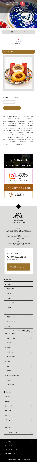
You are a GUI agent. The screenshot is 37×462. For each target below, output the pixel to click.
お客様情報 (8, 442)
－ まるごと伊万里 (10, 338)
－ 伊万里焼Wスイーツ (11, 357)
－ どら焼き (8, 361)
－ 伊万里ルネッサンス (11, 317)
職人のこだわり (9, 406)
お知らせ (7, 415)
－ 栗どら (7, 366)
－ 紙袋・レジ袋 (9, 385)
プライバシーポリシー (11, 449)
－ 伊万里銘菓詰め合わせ (12, 375)
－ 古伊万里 (8, 307)
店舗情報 (7, 396)
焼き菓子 (13, 32)
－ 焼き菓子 (8, 380)
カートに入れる (12, 108)
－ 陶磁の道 (8, 298)
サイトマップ (8, 446)
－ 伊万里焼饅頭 (9, 289)
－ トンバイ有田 (9, 303)
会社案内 (7, 401)
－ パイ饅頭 (8, 371)
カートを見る (8, 427)
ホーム (6, 32)
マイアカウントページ (11, 432)
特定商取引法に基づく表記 (12, 453)
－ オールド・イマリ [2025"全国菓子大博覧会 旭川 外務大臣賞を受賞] (17, 332)
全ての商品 (8, 284)
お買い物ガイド (9, 411)
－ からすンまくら (10, 321)
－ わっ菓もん (9, 352)
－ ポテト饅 (8, 343)
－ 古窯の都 (8, 293)
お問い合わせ (8, 420)
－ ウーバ (7, 312)
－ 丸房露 (7, 326)
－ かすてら (8, 347)
